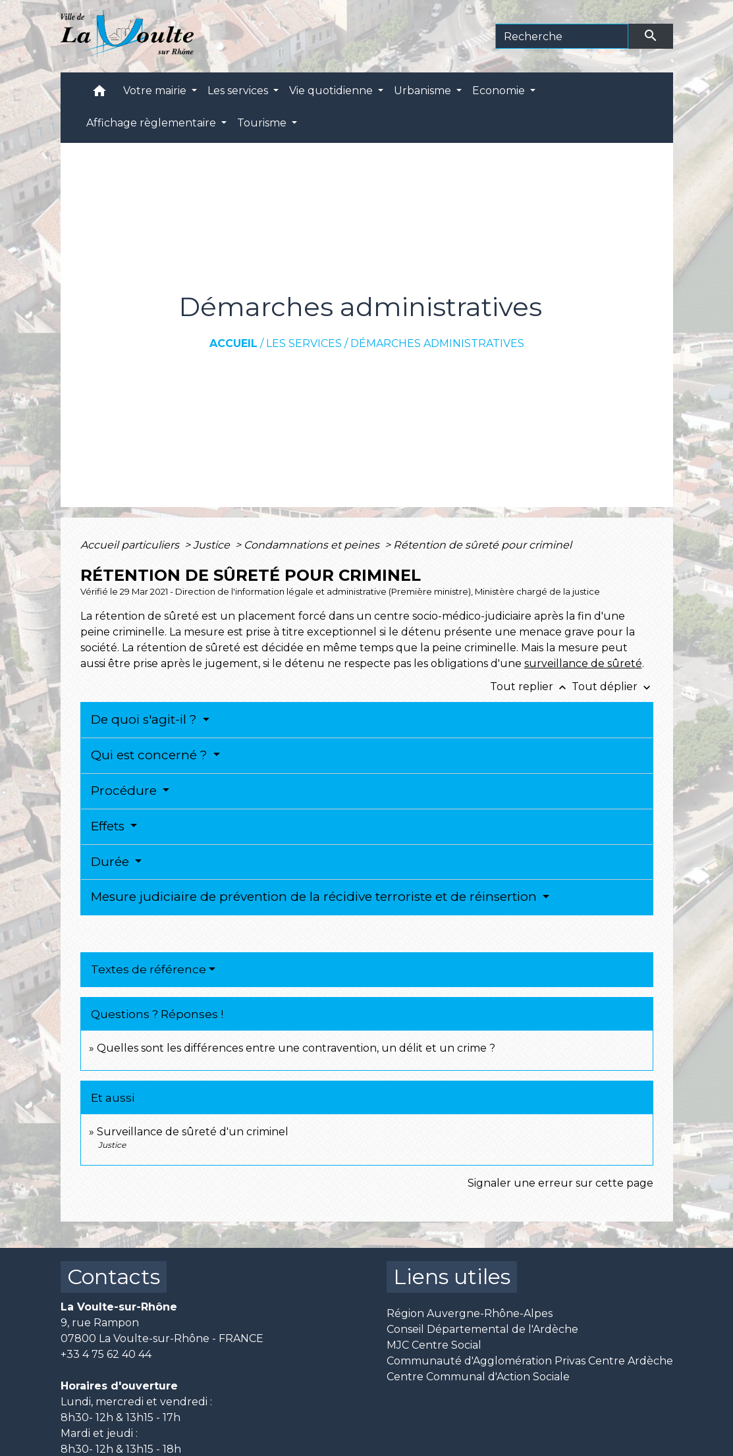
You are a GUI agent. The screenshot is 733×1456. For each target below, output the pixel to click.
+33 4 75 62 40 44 (106, 1354)
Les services (304, 343)
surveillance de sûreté (583, 663)
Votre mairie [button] (156, 90)
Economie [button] (500, 90)
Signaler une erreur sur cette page (560, 1183)
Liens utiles (451, 1276)
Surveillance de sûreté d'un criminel (192, 1131)
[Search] (562, 36)
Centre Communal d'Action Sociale (478, 1376)
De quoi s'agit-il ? (145, 719)
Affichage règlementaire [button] (152, 123)
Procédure (125, 790)
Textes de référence (148, 969)
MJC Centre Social (434, 1345)
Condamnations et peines (313, 545)
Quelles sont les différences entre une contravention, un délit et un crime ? (296, 1048)
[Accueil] (127, 36)
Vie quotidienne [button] (332, 90)
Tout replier (531, 686)
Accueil (233, 343)
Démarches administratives (437, 343)
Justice (212, 545)
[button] (99, 94)
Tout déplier (612, 686)
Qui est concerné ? (151, 755)
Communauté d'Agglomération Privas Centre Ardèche (530, 1361)
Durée (111, 861)
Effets (109, 826)
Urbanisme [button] (424, 90)
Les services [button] (239, 90)
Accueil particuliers (131, 545)
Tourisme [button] (263, 123)
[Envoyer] (650, 36)
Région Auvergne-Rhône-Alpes (470, 1313)
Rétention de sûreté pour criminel (482, 545)
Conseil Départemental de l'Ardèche (482, 1329)
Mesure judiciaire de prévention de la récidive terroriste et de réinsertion (315, 896)
